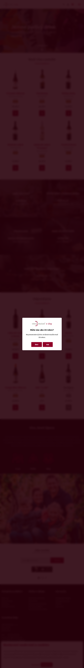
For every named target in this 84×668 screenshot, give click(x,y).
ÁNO (36, 344)
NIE (47, 344)
